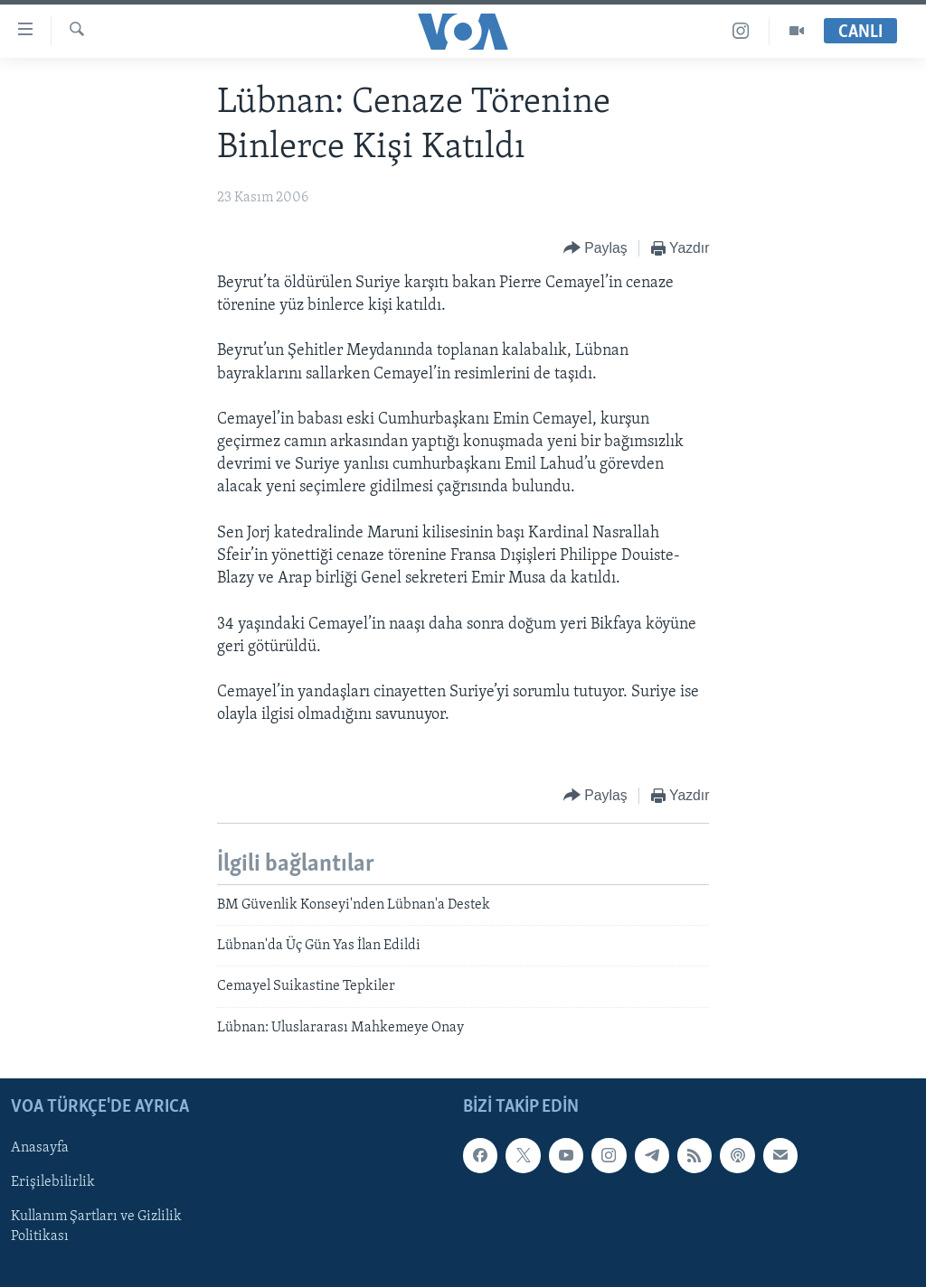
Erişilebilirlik (53, 1183)
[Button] (595, 249)
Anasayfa (40, 1149)
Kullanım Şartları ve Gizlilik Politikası (96, 1227)
